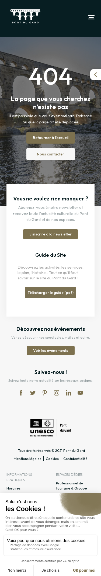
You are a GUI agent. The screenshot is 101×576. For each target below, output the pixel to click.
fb (21, 393)
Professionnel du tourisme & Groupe (71, 486)
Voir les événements (50, 350)
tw (33, 393)
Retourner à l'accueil (50, 137)
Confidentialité (75, 458)
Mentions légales (27, 458)
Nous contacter (50, 154)
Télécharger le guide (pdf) (50, 292)
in (56, 393)
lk (68, 393)
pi (44, 393)
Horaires (13, 488)
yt (80, 393)
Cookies (52, 458)
